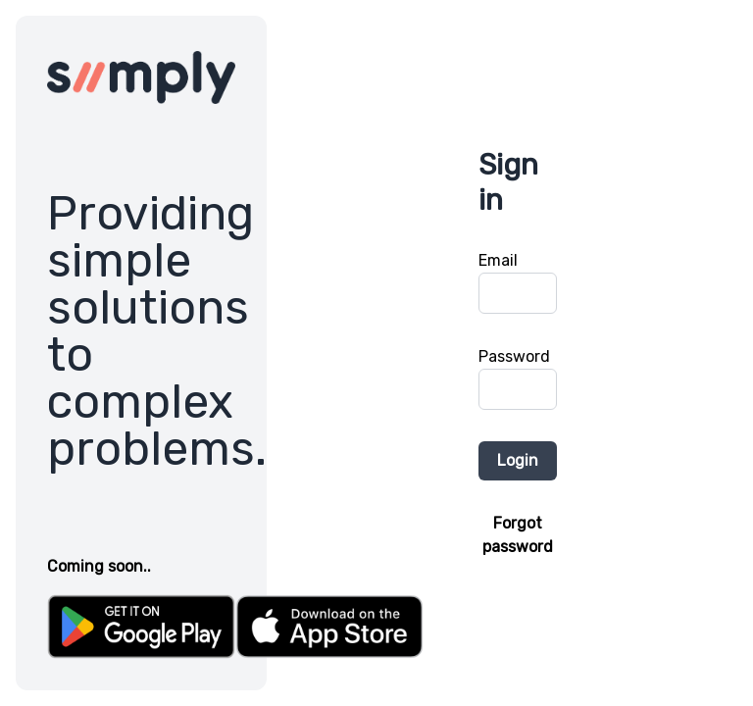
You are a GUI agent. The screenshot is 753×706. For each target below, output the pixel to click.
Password (514, 356)
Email (498, 260)
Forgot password (517, 535)
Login (517, 460)
